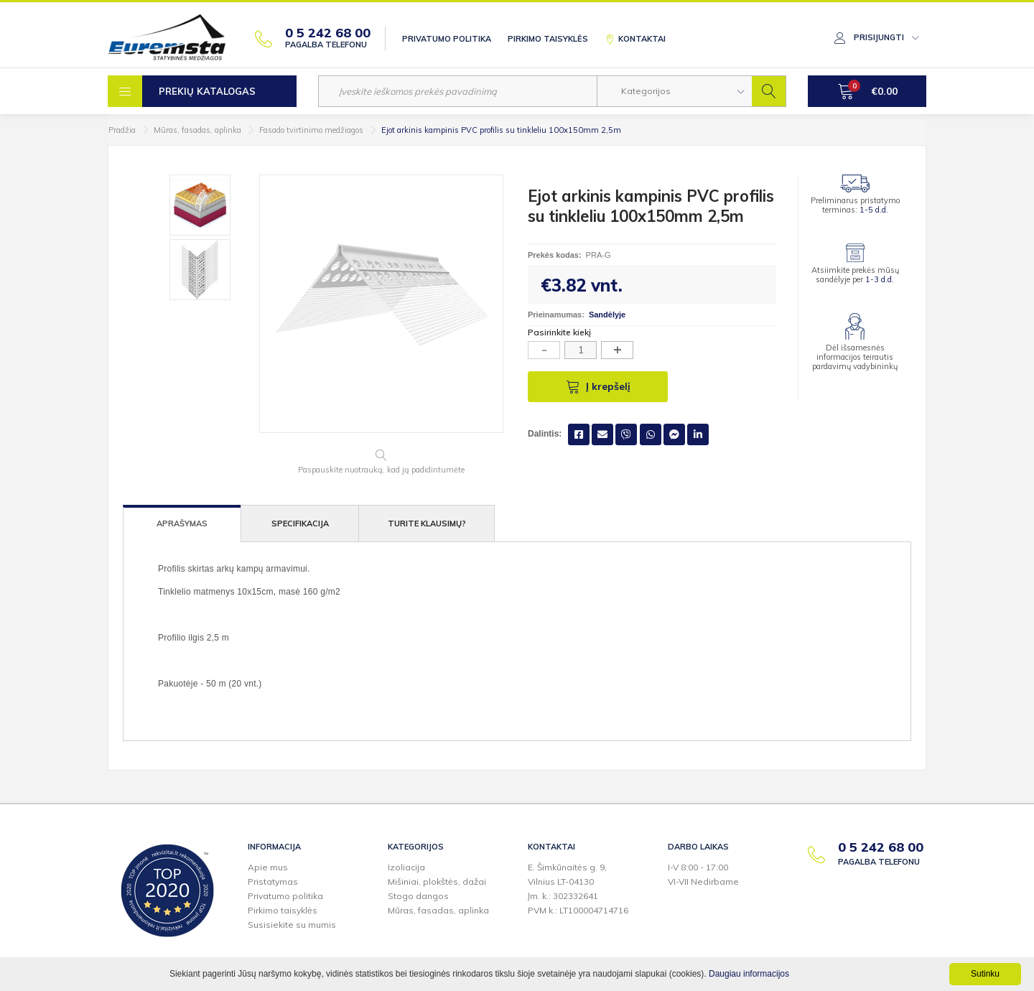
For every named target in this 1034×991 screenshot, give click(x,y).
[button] (674, 91)
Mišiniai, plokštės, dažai (437, 881)
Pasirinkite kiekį (559, 332)
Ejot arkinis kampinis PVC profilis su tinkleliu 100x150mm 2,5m (501, 130)
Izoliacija (406, 867)
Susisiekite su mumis (292, 924)
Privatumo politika (446, 39)
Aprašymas (182, 523)
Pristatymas (273, 881)
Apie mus (268, 867)
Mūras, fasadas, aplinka (197, 130)
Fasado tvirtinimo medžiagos (311, 130)
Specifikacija (300, 523)
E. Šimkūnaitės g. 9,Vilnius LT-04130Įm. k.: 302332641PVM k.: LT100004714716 (578, 889)
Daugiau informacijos (749, 974)
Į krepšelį (598, 386)
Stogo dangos (418, 895)
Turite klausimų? (427, 523)
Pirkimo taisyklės (548, 39)
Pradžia (122, 130)
